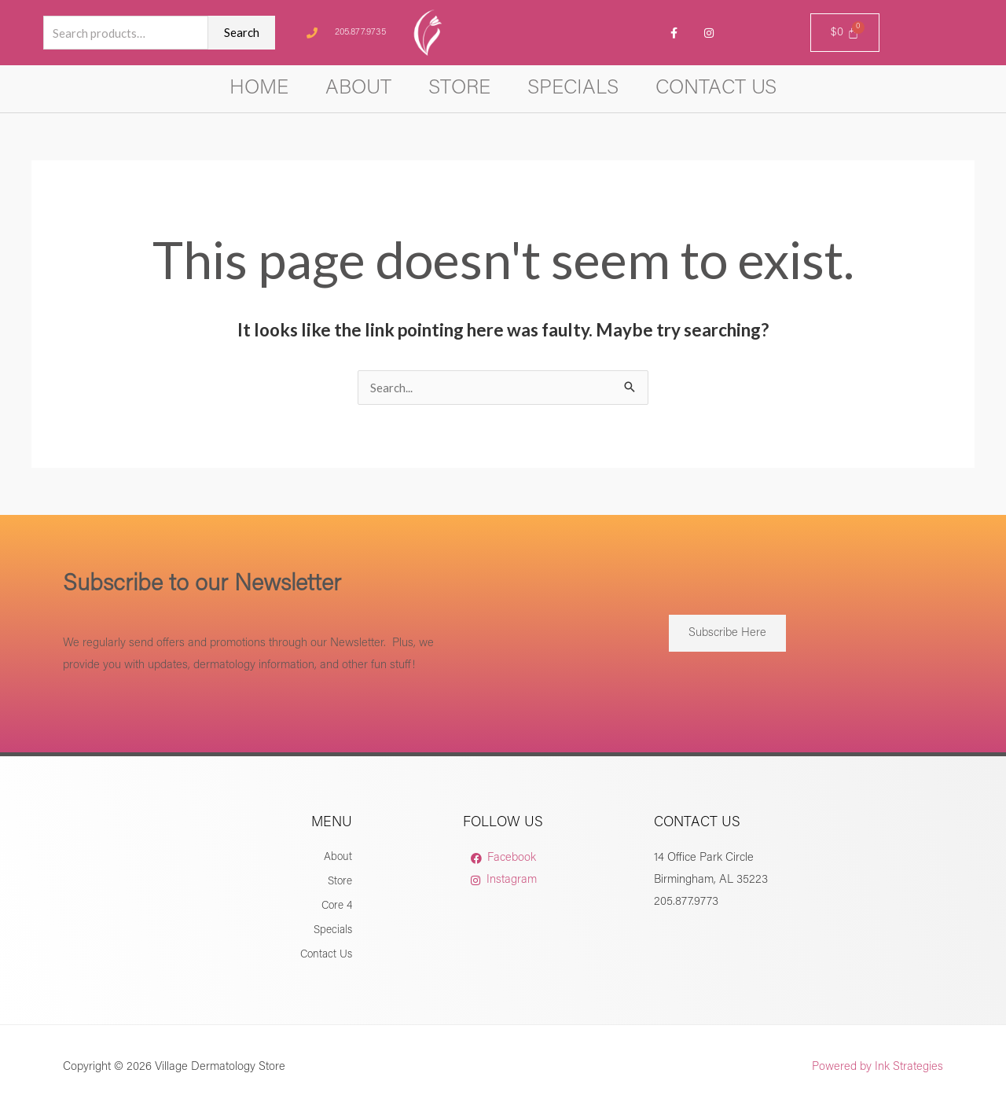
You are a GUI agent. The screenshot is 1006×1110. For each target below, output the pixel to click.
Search (241, 32)
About (358, 89)
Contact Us (716, 89)
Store (459, 89)
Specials (573, 89)
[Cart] (844, 32)
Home (258, 89)
